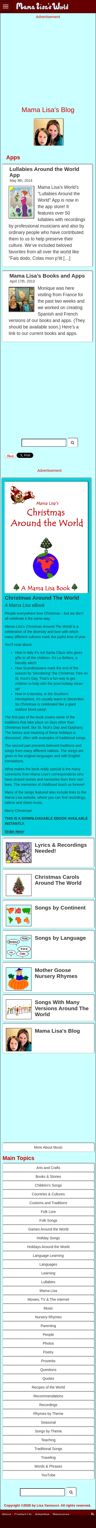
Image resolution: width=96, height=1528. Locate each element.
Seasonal (48, 1422)
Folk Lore (48, 1212)
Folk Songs (48, 1220)
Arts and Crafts (48, 1168)
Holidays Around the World (48, 1247)
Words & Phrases (48, 1466)
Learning (48, 1273)
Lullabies (48, 1282)
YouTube (48, 1475)
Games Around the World (48, 1229)
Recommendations (48, 1396)
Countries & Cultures (48, 1194)
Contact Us (23, 1514)
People (48, 1335)
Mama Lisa (48, 1291)
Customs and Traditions (48, 1203)
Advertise (42, 1514)
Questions (48, 1370)
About (6, 1514)
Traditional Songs (48, 1449)
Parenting (48, 1326)
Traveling (48, 1457)
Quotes (48, 1378)
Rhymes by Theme (48, 1414)
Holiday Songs (48, 1238)
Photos (48, 1343)
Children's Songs (48, 1185)
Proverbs (48, 1361)
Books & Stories (48, 1176)
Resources (61, 1514)
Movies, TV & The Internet (48, 1299)
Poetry (48, 1352)
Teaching (48, 1440)
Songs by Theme (48, 1431)
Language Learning (48, 1255)
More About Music (48, 1147)
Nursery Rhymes (48, 1317)
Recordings (48, 1405)
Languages (48, 1264)
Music (48, 1308)
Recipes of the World (48, 1387)
